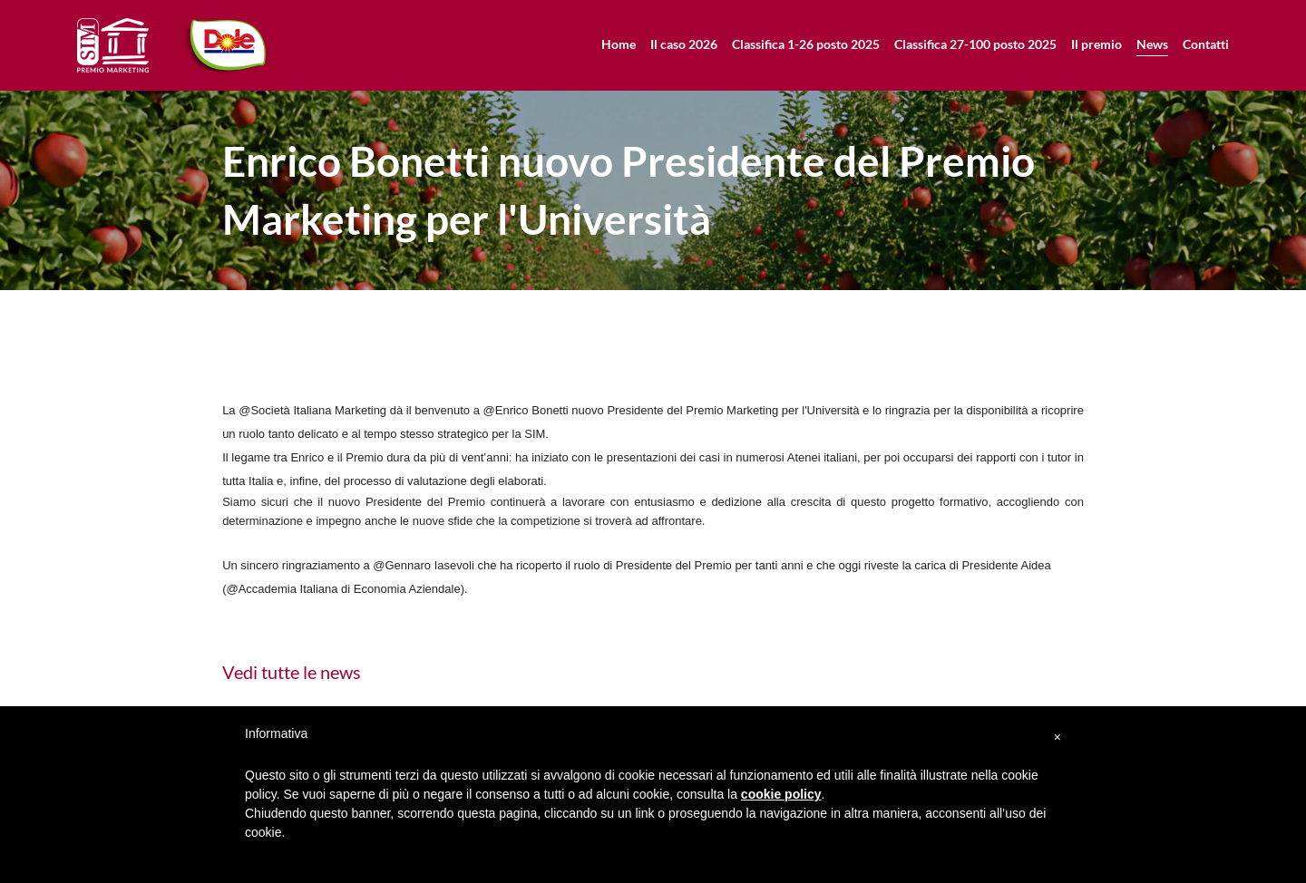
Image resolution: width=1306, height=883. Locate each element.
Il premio (1096, 44)
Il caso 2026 (683, 44)
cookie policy (781, 794)
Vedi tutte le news (291, 672)
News (1152, 44)
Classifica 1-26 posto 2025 (806, 44)
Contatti (1206, 44)
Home (618, 44)
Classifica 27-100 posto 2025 (975, 44)
